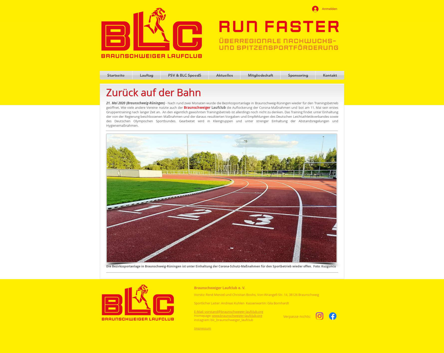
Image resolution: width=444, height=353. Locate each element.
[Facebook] (333, 316)
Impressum (202, 328)
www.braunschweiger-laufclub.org (237, 315)
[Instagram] (320, 316)
